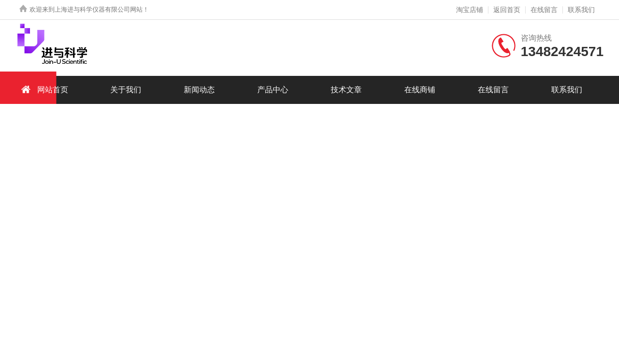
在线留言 (544, 10)
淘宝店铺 (469, 10)
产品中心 (272, 90)
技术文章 (346, 90)
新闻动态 (199, 90)
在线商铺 (419, 90)
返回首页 (506, 10)
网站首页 (43, 89)
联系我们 (581, 10)
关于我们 (125, 90)
